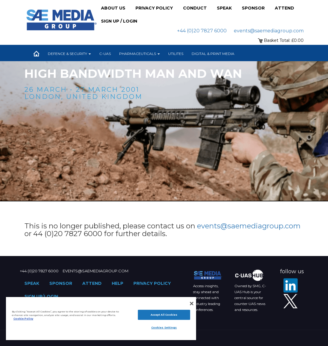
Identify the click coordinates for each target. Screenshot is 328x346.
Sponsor (253, 8)
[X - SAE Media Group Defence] (290, 301)
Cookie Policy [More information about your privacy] (23, 318)
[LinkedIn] (290, 285)
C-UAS (105, 53)
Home (36, 54)
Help (117, 283)
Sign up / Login (119, 21)
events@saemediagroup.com (269, 31)
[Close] (191, 303)
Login (51, 296)
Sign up (33, 296)
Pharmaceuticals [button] (139, 53)
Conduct (195, 8)
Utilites (175, 53)
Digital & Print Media (213, 53)
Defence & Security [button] (69, 53)
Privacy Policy (154, 8)
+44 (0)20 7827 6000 (202, 31)
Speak (224, 8)
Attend (284, 8)
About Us (113, 8)
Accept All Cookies (164, 314)
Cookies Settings (164, 327)
